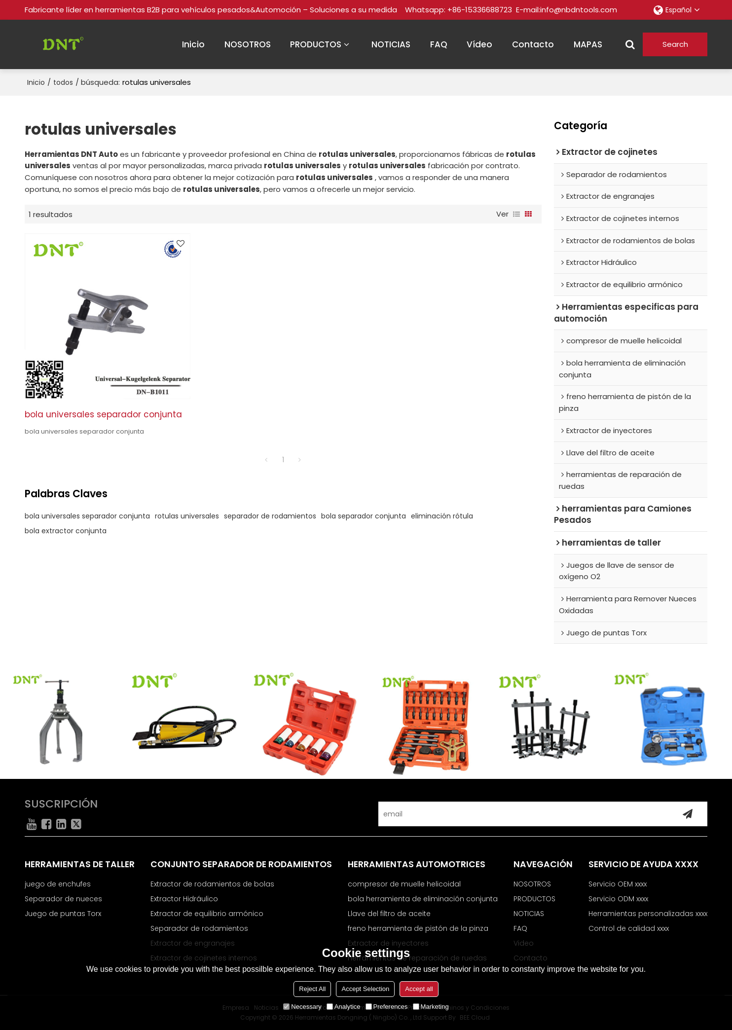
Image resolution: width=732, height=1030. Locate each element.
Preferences (387, 1006)
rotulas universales (187, 516)
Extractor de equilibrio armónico (206, 914)
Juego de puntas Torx (63, 914)
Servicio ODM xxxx (618, 899)
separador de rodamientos (270, 516)
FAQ (438, 44)
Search (675, 44)
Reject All (312, 989)
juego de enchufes (58, 884)
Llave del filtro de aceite (389, 914)
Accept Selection (365, 989)
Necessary (302, 1006)
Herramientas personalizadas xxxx (647, 914)
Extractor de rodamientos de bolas (212, 884)
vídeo (479, 44)
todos (63, 82)
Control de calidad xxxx (628, 928)
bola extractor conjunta (66, 531)
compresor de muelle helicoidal (404, 884)
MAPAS (588, 44)
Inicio (36, 82)
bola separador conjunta (363, 516)
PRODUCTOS (315, 44)
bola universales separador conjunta (103, 414)
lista (516, 214)
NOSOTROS (247, 44)
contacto (533, 44)
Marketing (431, 1006)
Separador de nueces (63, 899)
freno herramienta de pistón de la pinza (418, 928)
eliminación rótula (442, 516)
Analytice (344, 1006)
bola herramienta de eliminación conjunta (423, 899)
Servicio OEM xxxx (617, 884)
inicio (193, 44)
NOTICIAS (390, 44)
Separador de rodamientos (199, 928)
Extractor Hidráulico (184, 899)
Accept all (419, 989)
